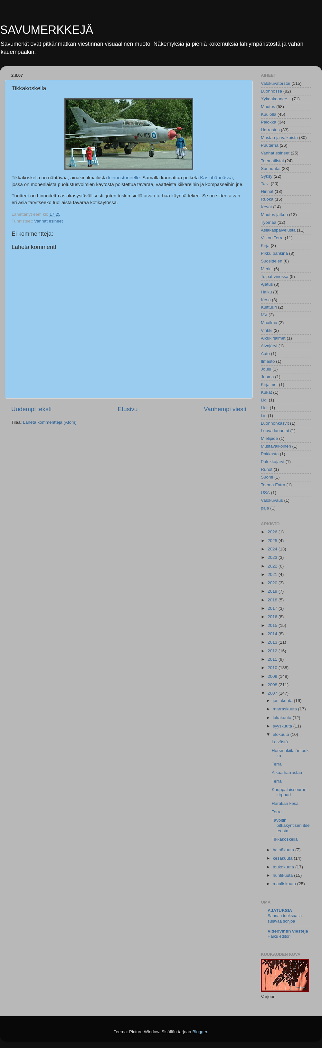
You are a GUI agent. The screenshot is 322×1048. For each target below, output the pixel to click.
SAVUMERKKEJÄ (46, 29)
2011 (273, 659)
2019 (273, 591)
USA (265, 492)
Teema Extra (273, 484)
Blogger (200, 1031)
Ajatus (267, 284)
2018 (273, 600)
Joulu (266, 369)
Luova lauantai (275, 430)
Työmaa (268, 222)
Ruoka (267, 199)
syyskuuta (283, 726)
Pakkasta (270, 453)
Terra (277, 764)
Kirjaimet (269, 384)
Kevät (266, 206)
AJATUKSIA (280, 910)
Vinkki (266, 330)
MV (264, 314)
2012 (273, 650)
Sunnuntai (270, 168)
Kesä (266, 299)
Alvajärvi (269, 345)
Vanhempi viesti (225, 409)
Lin (264, 415)
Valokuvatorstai (275, 83)
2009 (273, 676)
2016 (273, 616)
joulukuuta (283, 700)
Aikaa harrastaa (287, 772)
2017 (273, 608)
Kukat (266, 392)
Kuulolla (268, 114)
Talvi (265, 183)
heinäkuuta (284, 849)
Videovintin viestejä (288, 931)
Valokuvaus (272, 500)
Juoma (267, 376)
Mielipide (269, 438)
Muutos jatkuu (274, 214)
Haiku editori (279, 936)
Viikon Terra (272, 237)
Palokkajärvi (272, 461)
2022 (273, 566)
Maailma (269, 322)
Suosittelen (271, 261)
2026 (273, 531)
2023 (273, 557)
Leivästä (280, 741)
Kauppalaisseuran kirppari (289, 792)
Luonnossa (271, 91)
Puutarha (270, 145)
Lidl (264, 400)
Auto (265, 353)
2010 (273, 667)
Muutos (268, 106)
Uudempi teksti (31, 409)
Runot (266, 469)
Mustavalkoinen (276, 446)
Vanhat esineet (48, 221)
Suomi (267, 477)
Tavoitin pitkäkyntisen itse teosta (291, 825)
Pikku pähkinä (274, 253)
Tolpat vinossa (275, 276)
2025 (273, 540)
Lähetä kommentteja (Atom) (50, 422)
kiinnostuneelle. (124, 177)
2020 (273, 582)
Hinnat (267, 191)
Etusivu (128, 409)
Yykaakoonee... (276, 98)
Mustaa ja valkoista (279, 137)
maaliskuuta (285, 883)
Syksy (266, 176)
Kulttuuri (269, 307)
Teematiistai (272, 160)
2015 (273, 625)
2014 (273, 633)
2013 (273, 642)
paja (265, 508)
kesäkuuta (283, 858)
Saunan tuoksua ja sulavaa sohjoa (285, 918)
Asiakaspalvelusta (278, 230)
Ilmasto (268, 361)
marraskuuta (285, 709)
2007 (273, 693)
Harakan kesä (285, 803)
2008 (273, 684)
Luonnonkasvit (275, 423)
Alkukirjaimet (273, 338)
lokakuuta (283, 717)
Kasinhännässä (216, 177)
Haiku (266, 292)
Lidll (265, 407)
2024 (273, 549)
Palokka (268, 122)
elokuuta (281, 734)
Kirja (265, 245)
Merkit (267, 268)
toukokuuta (284, 867)
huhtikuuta (283, 875)
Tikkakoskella (285, 839)
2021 (273, 574)
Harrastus (270, 129)
